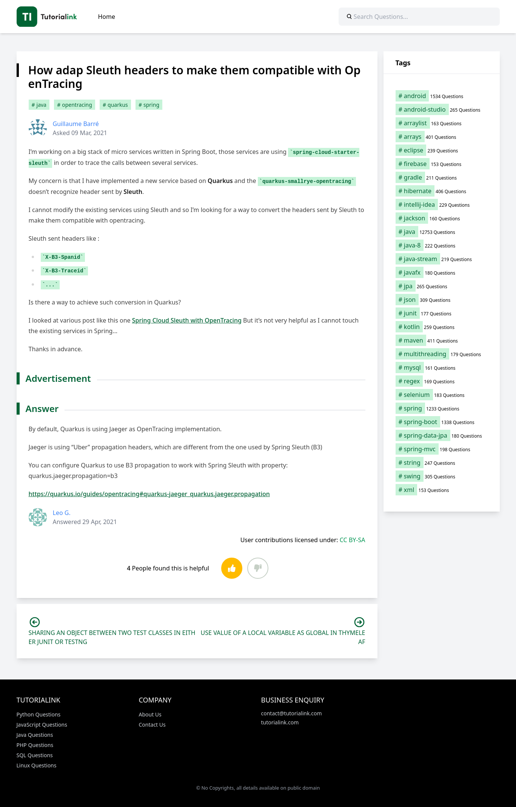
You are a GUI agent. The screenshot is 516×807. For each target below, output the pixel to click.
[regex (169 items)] (442, 381)
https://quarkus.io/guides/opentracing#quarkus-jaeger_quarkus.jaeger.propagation (149, 494)
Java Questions (35, 734)
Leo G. (62, 513)
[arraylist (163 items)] (442, 123)
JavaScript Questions (42, 724)
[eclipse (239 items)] (442, 150)
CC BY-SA (352, 540)
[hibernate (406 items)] (442, 191)
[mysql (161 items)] (442, 367)
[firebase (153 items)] (442, 164)
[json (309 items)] (442, 299)
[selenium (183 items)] (442, 394)
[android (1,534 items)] (442, 96)
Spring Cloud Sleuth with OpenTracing (187, 320)
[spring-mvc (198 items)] (442, 449)
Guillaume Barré (76, 124)
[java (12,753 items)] (442, 231)
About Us (150, 714)
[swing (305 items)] (442, 476)
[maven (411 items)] (442, 340)
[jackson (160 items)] (442, 218)
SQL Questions (35, 755)
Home (107, 16)
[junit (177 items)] (442, 313)
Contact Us (152, 724)
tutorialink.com (280, 722)
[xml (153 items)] (442, 489)
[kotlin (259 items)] (442, 326)
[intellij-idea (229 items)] (442, 204)
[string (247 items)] (442, 462)
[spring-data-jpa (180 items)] (442, 435)
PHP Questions (35, 745)
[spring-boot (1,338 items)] (442, 422)
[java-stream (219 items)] (442, 259)
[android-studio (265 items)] (442, 109)
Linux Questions (37, 765)
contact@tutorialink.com (291, 713)
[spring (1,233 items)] (442, 408)
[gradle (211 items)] (442, 177)
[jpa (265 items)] (442, 286)
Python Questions (39, 714)
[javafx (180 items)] (442, 272)
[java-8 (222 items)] (442, 245)
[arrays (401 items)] (442, 136)
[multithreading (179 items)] (442, 354)
